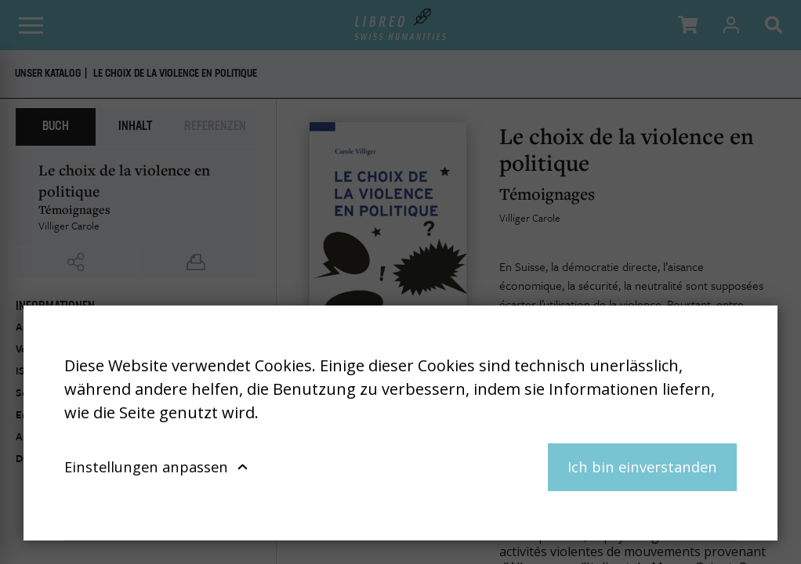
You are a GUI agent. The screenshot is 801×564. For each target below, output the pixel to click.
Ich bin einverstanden (642, 466)
